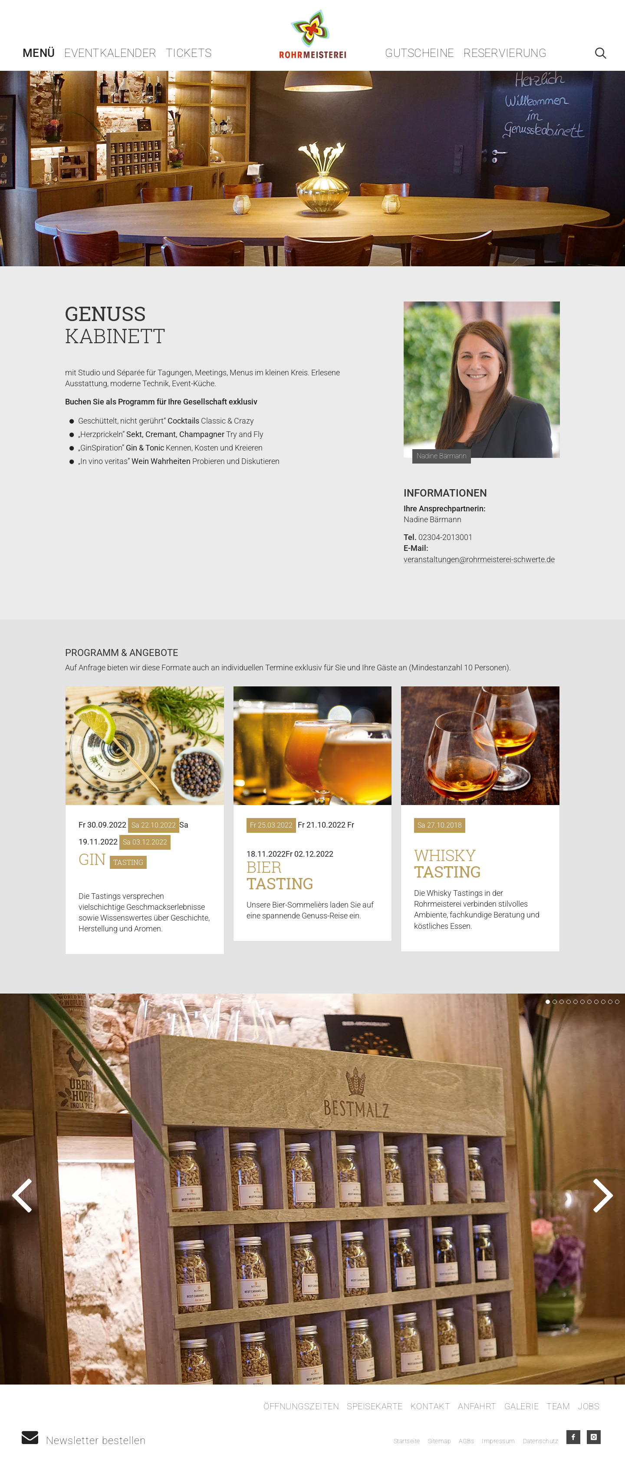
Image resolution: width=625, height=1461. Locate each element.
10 (610, 1002)
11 (617, 1002)
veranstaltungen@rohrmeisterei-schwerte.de (479, 559)
